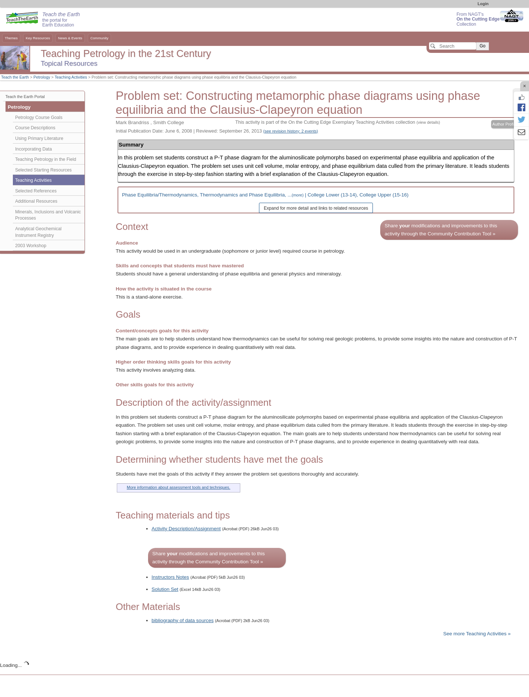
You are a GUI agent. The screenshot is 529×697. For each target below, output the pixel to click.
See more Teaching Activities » (477, 633)
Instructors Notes (170, 577)
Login (483, 3)
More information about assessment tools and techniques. (178, 487)
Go (482, 45)
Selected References (36, 191)
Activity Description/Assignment (186, 528)
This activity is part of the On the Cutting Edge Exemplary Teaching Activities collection (337, 122)
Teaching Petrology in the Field (45, 159)
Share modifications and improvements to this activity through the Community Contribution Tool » (441, 229)
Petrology (41, 77)
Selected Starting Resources (43, 170)
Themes (11, 38)
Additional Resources (36, 201)
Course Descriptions (35, 127)
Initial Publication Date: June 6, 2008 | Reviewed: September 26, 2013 (217, 131)
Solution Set (165, 589)
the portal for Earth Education (61, 20)
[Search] (452, 46)
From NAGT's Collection (478, 19)
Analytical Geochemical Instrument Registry (38, 232)
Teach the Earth (15, 77)
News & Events (70, 38)
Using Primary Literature (39, 138)
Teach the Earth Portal (25, 96)
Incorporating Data (33, 149)
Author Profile (504, 124)
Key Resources (38, 38)
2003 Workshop (30, 245)
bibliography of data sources (183, 620)
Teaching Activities (71, 77)
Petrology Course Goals (38, 117)
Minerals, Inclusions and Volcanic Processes (48, 215)
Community (99, 38)
